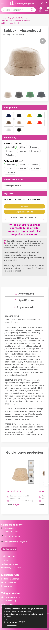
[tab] (24, 293)
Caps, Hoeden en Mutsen (11, 20)
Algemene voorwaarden (11, 597)
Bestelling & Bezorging (10, 579)
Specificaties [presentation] (26, 300)
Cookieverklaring (8, 601)
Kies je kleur (10, 107)
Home (3, 18)
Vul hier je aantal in (12, 186)
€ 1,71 (13, 504)
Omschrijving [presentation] (26, 293)
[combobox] (18, 9)
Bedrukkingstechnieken (11, 567)
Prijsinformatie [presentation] (26, 307)
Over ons (5, 560)
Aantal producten (13, 179)
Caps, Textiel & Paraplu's (18, 18)
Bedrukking (10, 137)
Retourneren (6, 586)
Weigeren (22, 622)
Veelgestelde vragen (10, 564)
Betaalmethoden (8, 582)
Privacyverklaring (8, 604)
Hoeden (26, 20)
